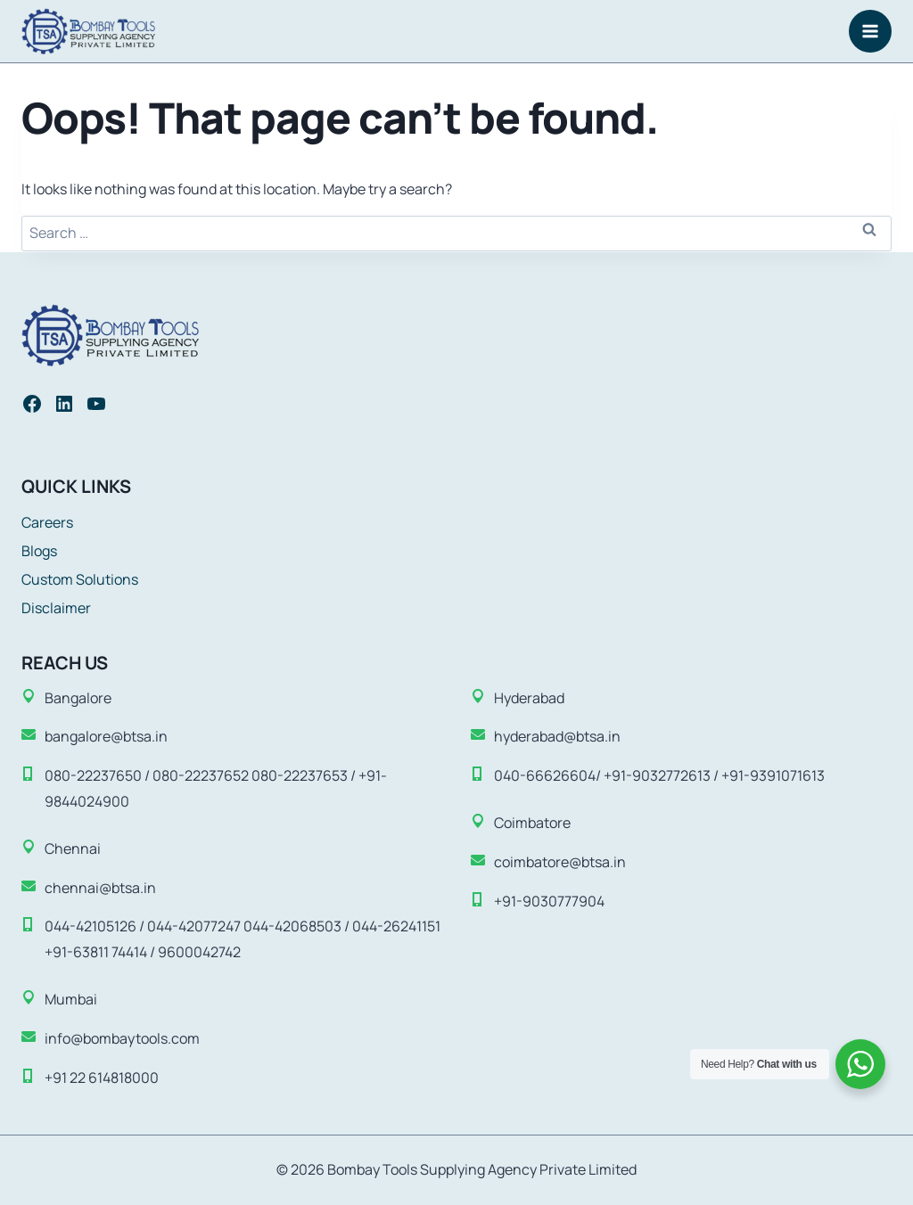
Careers (47, 522)
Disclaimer (56, 608)
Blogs (39, 551)
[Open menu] (870, 31)
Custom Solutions (79, 579)
